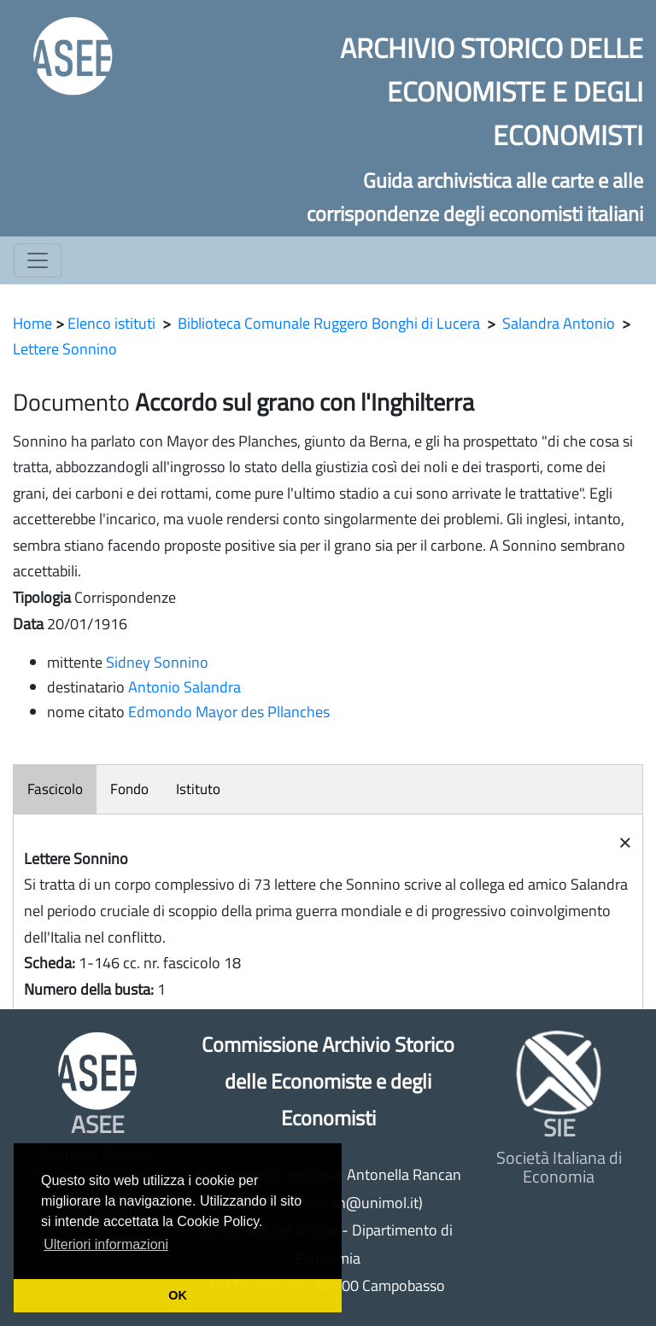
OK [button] (177, 1295)
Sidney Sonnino (157, 662)
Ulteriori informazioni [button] (106, 1244)
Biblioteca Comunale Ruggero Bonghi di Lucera (329, 323)
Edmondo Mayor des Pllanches (229, 711)
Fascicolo (55, 789)
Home (32, 323)
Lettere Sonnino (65, 348)
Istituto (198, 789)
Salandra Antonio (558, 323)
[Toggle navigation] (38, 260)
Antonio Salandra (184, 686)
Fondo (129, 789)
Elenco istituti (111, 323)
